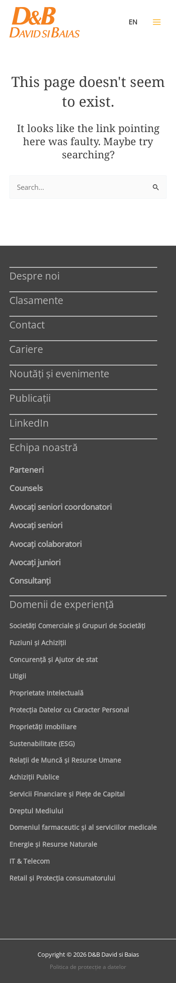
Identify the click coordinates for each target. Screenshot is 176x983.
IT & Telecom (29, 861)
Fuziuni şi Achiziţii (37, 642)
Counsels (26, 488)
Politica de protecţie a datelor (88, 967)
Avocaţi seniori (35, 525)
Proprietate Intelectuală (46, 692)
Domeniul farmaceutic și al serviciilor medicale (83, 827)
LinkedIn (29, 422)
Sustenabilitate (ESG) (42, 743)
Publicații (30, 397)
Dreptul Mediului (36, 810)
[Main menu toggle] (157, 22)
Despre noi (34, 275)
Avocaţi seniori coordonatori (60, 506)
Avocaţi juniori (35, 562)
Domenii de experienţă (61, 604)
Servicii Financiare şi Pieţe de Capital (67, 793)
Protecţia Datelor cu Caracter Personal (69, 709)
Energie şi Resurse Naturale (53, 844)
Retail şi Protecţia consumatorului (62, 878)
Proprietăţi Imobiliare (43, 726)
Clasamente (36, 300)
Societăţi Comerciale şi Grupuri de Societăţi (77, 625)
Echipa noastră (43, 447)
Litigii (17, 675)
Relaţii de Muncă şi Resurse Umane (65, 760)
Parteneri (26, 469)
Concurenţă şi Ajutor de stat (53, 659)
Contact (27, 324)
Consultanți (30, 580)
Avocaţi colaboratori (45, 543)
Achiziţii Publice (34, 776)
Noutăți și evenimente (59, 373)
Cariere (26, 349)
